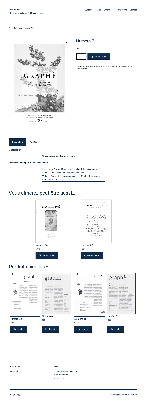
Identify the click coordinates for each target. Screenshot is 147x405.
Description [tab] (17, 142)
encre (107, 66)
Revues (19, 28)
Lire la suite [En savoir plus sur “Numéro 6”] (50, 329)
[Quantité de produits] (81, 56)
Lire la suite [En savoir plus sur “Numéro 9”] (115, 329)
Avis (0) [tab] (33, 142)
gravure (118, 66)
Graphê (15, 9)
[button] (66, 43)
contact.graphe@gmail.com (65, 371)
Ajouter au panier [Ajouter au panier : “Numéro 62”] (92, 255)
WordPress (132, 395)
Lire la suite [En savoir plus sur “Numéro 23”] (18, 329)
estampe (112, 66)
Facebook (14, 371)
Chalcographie (100, 66)
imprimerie (130, 66)
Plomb (78, 69)
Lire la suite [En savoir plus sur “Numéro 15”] (83, 329)
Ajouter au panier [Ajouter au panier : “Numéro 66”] (47, 255)
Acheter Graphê (103, 10)
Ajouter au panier (98, 56)
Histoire (123, 66)
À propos (89, 10)
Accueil (12, 28)
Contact (133, 10)
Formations (122, 10)
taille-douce (84, 69)
